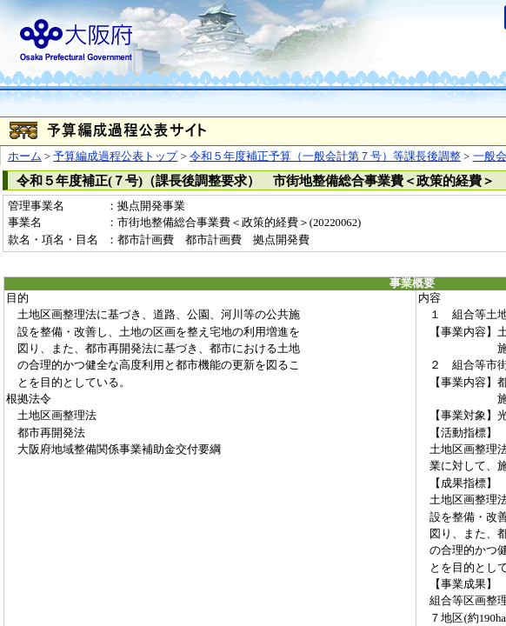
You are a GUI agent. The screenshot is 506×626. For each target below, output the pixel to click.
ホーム (25, 156)
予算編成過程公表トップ (115, 156)
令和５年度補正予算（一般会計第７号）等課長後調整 (325, 156)
